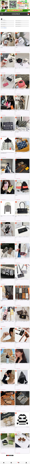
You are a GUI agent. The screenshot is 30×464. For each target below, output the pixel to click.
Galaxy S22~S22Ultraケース (18, 26)
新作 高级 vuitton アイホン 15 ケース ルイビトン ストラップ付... (8, 293)
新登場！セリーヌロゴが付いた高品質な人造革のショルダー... (22, 314)
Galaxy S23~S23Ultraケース (18, 24)
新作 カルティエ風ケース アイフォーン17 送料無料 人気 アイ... (22, 61)
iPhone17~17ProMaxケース (3, 20)
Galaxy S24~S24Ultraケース (18, 22)
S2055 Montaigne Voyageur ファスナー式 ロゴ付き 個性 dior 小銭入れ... (22, 124)
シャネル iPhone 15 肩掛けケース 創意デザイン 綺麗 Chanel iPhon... (8, 314)
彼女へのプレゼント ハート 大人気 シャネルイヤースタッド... (22, 441)
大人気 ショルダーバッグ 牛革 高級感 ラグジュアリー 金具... (22, 146)
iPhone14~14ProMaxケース (3, 26)
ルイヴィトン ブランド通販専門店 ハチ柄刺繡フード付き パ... (8, 357)
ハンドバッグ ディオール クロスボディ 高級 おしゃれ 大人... (8, 124)
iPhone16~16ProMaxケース (3, 22)
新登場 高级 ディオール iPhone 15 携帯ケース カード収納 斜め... (8, 251)
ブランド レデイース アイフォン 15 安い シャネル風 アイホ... (8, 82)
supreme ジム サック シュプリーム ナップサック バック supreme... (22, 188)
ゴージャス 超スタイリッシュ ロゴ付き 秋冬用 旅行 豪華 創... (22, 103)
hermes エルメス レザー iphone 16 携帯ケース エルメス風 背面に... (8, 103)
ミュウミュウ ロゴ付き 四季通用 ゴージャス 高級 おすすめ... (22, 82)
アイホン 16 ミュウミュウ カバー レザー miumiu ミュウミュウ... (8, 188)
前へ (6, 455)
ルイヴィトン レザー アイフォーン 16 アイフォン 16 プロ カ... (22, 167)
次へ (12, 455)
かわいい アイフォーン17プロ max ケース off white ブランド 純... (22, 40)
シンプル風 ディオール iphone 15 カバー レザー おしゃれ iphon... (22, 272)
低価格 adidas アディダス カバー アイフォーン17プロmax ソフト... (8, 61)
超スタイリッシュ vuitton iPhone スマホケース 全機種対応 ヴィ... (22, 293)
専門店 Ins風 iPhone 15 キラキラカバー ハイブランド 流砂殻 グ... (8, 272)
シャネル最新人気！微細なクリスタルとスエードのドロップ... (8, 420)
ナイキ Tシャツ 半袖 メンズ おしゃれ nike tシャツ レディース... (8, 230)
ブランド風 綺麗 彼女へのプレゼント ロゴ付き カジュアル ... (8, 336)
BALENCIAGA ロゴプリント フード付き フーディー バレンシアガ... (22, 378)
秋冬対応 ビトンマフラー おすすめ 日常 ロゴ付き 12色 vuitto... (8, 167)
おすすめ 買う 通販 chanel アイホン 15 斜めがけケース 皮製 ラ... (22, 251)
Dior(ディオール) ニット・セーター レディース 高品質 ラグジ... (8, 209)
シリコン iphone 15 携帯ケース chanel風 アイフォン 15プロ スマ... (22, 399)
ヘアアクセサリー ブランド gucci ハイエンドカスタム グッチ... (8, 441)
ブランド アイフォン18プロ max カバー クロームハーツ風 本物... (8, 40)
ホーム (4, 19)
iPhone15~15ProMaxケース (3, 24)
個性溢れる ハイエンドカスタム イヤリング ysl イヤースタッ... (22, 357)
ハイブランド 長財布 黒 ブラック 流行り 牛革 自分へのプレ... (22, 230)
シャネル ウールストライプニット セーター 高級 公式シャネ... (22, 420)
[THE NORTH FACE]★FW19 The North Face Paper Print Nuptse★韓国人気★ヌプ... (8, 146)
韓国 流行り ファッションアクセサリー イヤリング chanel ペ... (8, 378)
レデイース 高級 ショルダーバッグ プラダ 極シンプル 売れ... (22, 209)
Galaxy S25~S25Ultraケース (18, 20)
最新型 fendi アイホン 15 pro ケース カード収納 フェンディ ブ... (22, 336)
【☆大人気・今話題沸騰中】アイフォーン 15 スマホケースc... (8, 399)
